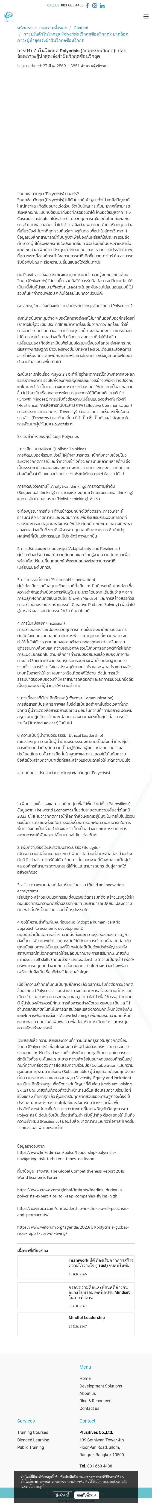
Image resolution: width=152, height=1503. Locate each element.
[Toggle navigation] (146, 17)
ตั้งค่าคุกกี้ (62, 1495)
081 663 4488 (72, 5)
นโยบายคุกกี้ (36, 1486)
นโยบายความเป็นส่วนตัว (111, 1481)
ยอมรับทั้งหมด (86, 1495)
